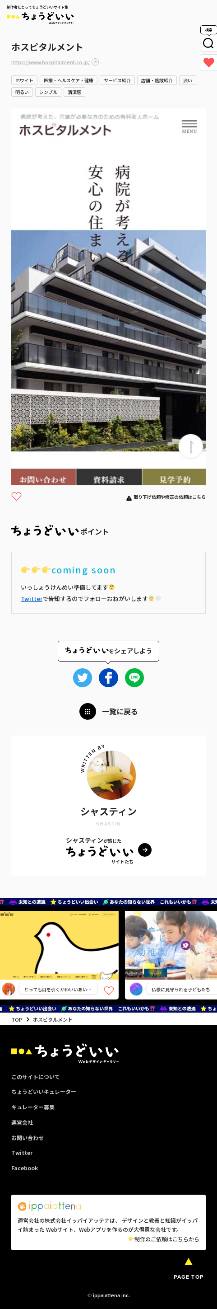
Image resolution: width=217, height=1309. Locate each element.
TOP (16, 1019)
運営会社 (22, 1122)
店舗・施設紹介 (157, 80)
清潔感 (74, 92)
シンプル (48, 92)
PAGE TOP (188, 1277)
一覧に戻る (120, 711)
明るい (22, 92)
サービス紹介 (117, 80)
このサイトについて (35, 1076)
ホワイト (24, 80)
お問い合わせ (27, 1137)
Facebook (24, 1168)
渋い (187, 80)
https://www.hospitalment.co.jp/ (50, 62)
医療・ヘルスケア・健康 (68, 80)
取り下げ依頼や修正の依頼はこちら (170, 496)
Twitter (31, 598)
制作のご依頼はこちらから (164, 1239)
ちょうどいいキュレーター (43, 1091)
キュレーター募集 (33, 1107)
